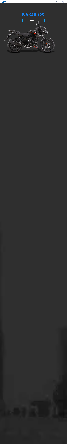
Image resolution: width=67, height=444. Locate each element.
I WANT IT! (33, 20)
